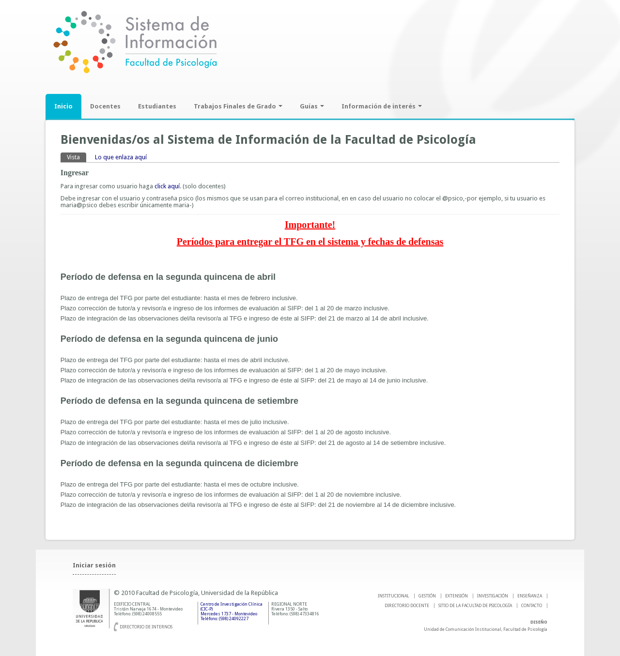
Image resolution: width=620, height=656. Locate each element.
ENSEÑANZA (529, 596)
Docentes (105, 106)
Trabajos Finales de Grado (238, 106)
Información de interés (381, 106)
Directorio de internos (146, 627)
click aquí (167, 186)
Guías (312, 106)
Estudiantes (157, 106)
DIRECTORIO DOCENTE (407, 605)
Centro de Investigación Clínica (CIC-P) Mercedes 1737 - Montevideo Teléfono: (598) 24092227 (232, 611)
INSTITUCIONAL (393, 596)
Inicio (63, 106)
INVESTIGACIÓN (492, 596)
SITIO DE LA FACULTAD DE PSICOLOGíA (475, 605)
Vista (76, 157)
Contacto (531, 605)
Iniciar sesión (94, 565)
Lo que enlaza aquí (121, 157)
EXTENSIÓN (456, 596)
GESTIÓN (427, 596)
